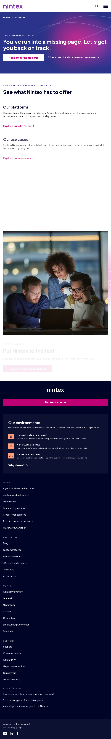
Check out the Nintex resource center (73, 57)
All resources (9, 576)
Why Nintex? (18, 465)
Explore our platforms (18, 128)
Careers (7, 611)
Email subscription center (16, 624)
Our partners (9, 672)
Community (9, 659)
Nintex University (11, 679)
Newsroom (9, 604)
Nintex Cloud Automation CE (32, 435)
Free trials (8, 631)
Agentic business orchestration (19, 488)
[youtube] (5, 733)
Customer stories (12, 549)
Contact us (9, 618)
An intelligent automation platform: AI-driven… (27, 706)
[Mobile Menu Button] (105, 6)
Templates (8, 569)
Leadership (8, 598)
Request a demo (75, 402)
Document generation (14, 508)
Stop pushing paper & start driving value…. (24, 700)
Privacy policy (9, 727)
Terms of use (23, 724)
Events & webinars (12, 556)
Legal (20, 727)
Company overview (13, 591)
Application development (16, 495)
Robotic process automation (18, 521)
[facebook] (17, 733)
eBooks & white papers (15, 563)
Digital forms (9, 501)
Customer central (12, 653)
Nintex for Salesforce (28, 454)
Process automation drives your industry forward (28, 694)
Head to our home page (25, 57)
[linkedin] (11, 733)
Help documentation (14, 666)
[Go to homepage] (13, 6)
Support (7, 646)
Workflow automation (14, 527)
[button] (96, 6)
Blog (5, 543)
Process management (14, 514)
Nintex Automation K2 (28, 444)
